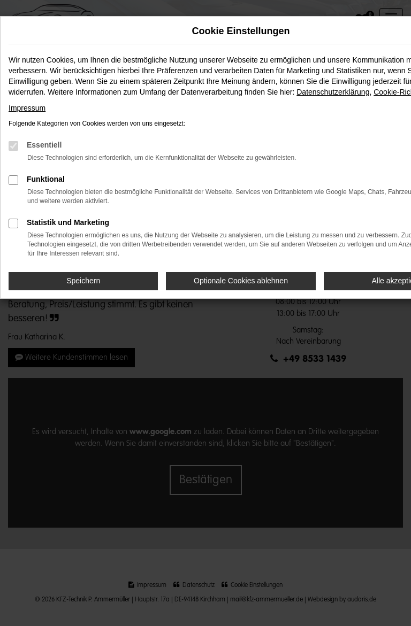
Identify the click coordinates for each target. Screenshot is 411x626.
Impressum (27, 108)
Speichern (83, 280)
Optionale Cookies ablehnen (241, 280)
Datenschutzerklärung (332, 92)
